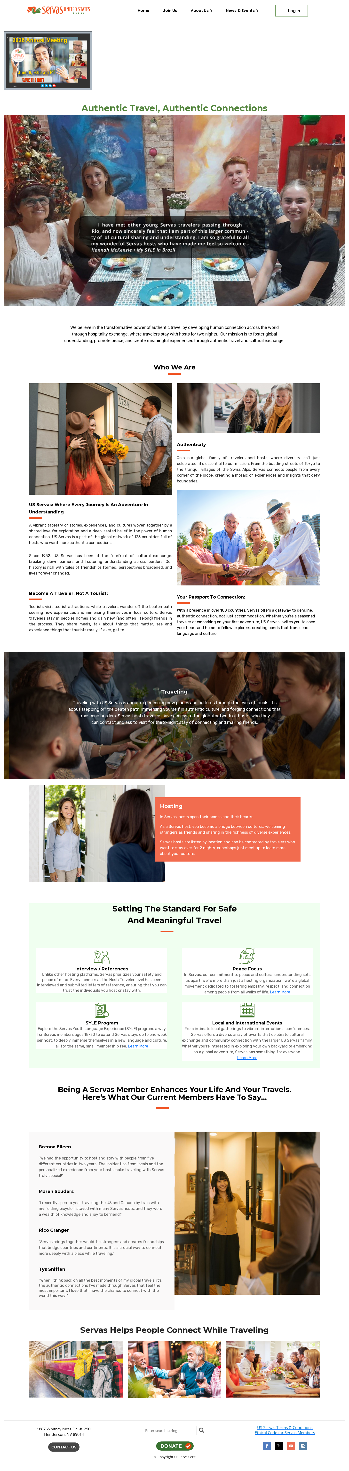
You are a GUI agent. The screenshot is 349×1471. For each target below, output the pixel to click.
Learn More (280, 992)
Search (201, 1430)
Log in (294, 10)
